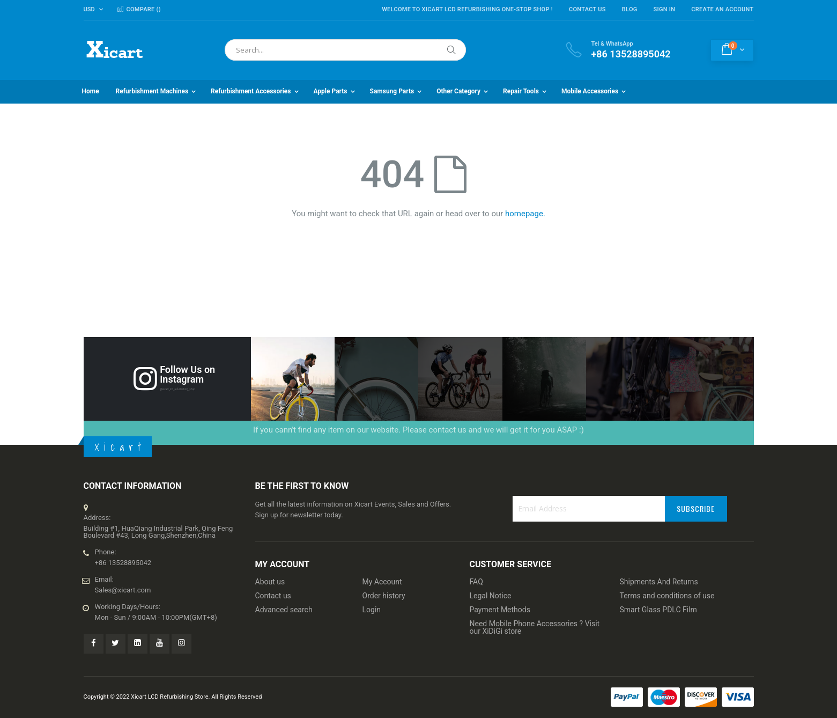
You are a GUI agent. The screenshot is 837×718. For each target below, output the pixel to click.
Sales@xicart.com (123, 590)
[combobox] (345, 50)
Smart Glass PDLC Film (658, 609)
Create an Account (722, 9)
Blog (630, 9)
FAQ (476, 581)
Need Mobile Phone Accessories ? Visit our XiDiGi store (535, 627)
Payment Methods (500, 609)
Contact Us (587, 9)
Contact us (273, 595)
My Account (382, 581)
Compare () (138, 9)
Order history (383, 595)
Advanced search (284, 609)
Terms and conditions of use (667, 595)
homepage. (525, 213)
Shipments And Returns (659, 581)
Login (371, 609)
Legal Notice (491, 595)
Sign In (665, 9)
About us (270, 581)
